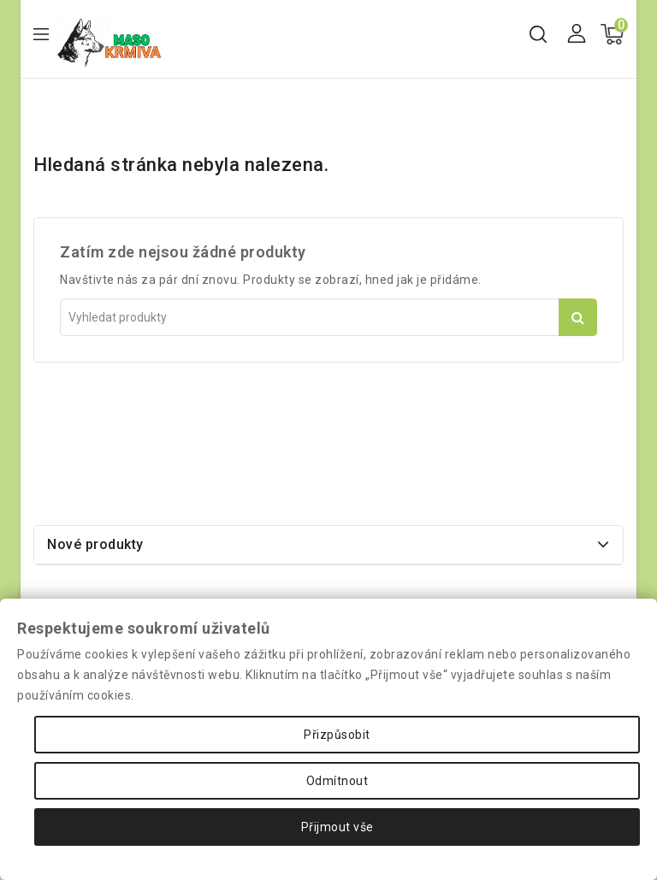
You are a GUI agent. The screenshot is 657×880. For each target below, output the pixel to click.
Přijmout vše (337, 827)
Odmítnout (337, 781)
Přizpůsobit (337, 734)
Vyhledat (578, 317)
